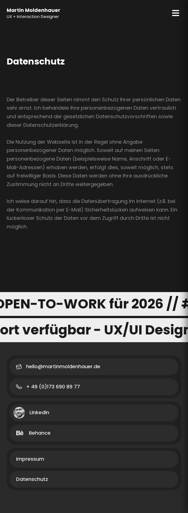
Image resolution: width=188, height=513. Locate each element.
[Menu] (175, 13)
